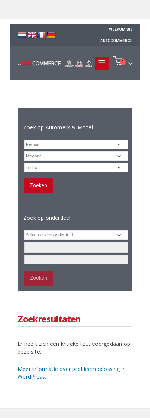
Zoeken (38, 185)
